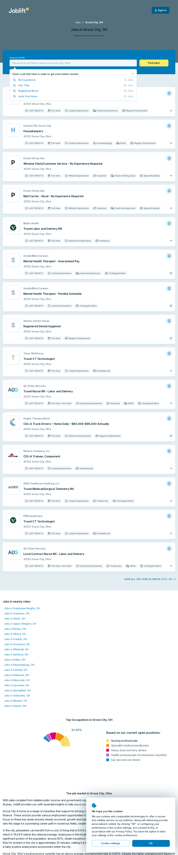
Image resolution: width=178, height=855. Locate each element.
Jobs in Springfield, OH (17, 690)
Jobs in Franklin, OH (15, 639)
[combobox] (73, 63)
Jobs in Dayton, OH (15, 705)
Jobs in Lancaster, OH (16, 685)
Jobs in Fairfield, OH (16, 669)
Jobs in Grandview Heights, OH (22, 608)
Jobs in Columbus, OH (16, 613)
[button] (153, 63)
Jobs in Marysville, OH (17, 680)
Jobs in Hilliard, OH (15, 633)
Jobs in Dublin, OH (14, 659)
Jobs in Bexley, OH (15, 628)
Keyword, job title (17, 58)
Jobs (78, 22)
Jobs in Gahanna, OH (16, 654)
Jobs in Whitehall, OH (16, 649)
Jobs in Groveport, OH (17, 644)
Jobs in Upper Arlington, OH (20, 623)
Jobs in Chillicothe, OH (17, 695)
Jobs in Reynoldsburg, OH (19, 664)
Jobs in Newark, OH (15, 700)
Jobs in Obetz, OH (14, 618)
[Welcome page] (19, 10)
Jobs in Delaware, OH (16, 675)
